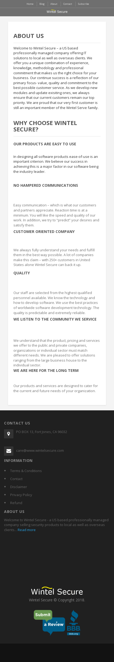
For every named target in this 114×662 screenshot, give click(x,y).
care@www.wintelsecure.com (40, 450)
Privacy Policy (21, 494)
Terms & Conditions (26, 470)
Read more (26, 529)
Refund (16, 502)
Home (30, 4)
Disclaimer (18, 486)
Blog (42, 4)
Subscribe (83, 4)
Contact (16, 478)
